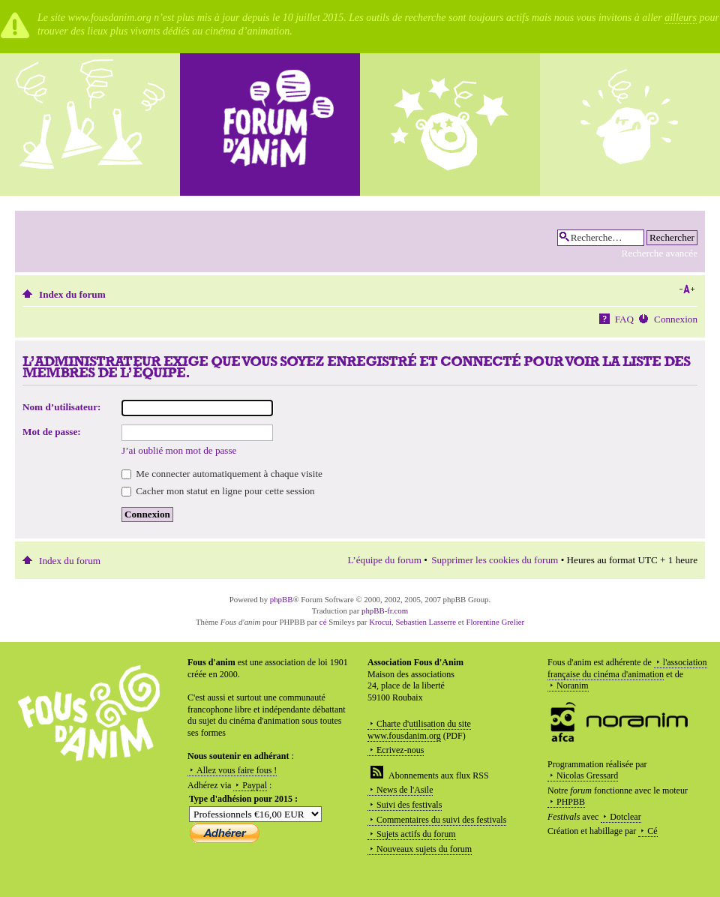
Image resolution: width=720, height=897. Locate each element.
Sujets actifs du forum (416, 834)
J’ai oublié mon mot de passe (179, 450)
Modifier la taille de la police (687, 289)
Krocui (380, 621)
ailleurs (680, 17)
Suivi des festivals (409, 805)
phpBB (281, 599)
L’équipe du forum (385, 560)
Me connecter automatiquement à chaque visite (222, 473)
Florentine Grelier (495, 621)
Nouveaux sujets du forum (424, 849)
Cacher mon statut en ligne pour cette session (218, 490)
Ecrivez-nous (400, 750)
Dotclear (625, 817)
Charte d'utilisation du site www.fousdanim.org (419, 729)
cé (323, 621)
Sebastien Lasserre (426, 621)
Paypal (254, 785)
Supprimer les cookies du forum (494, 560)
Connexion (676, 319)
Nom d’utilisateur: (61, 406)
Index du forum (72, 294)
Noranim (572, 685)
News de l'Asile (404, 789)
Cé (652, 831)
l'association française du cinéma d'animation (627, 668)
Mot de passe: (51, 431)
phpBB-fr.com (385, 610)
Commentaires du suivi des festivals (441, 819)
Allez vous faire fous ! (236, 770)
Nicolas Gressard (587, 775)
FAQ (624, 319)
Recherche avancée (660, 253)
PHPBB (570, 801)
